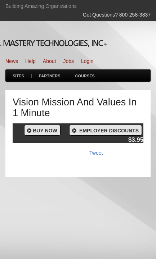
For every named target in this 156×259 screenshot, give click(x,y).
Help (30, 61)
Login (87, 61)
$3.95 (135, 139)
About (49, 61)
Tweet (96, 153)
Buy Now (41, 130)
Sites (18, 76)
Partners (50, 76)
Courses (85, 76)
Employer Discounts (105, 130)
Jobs (68, 61)
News (11, 61)
